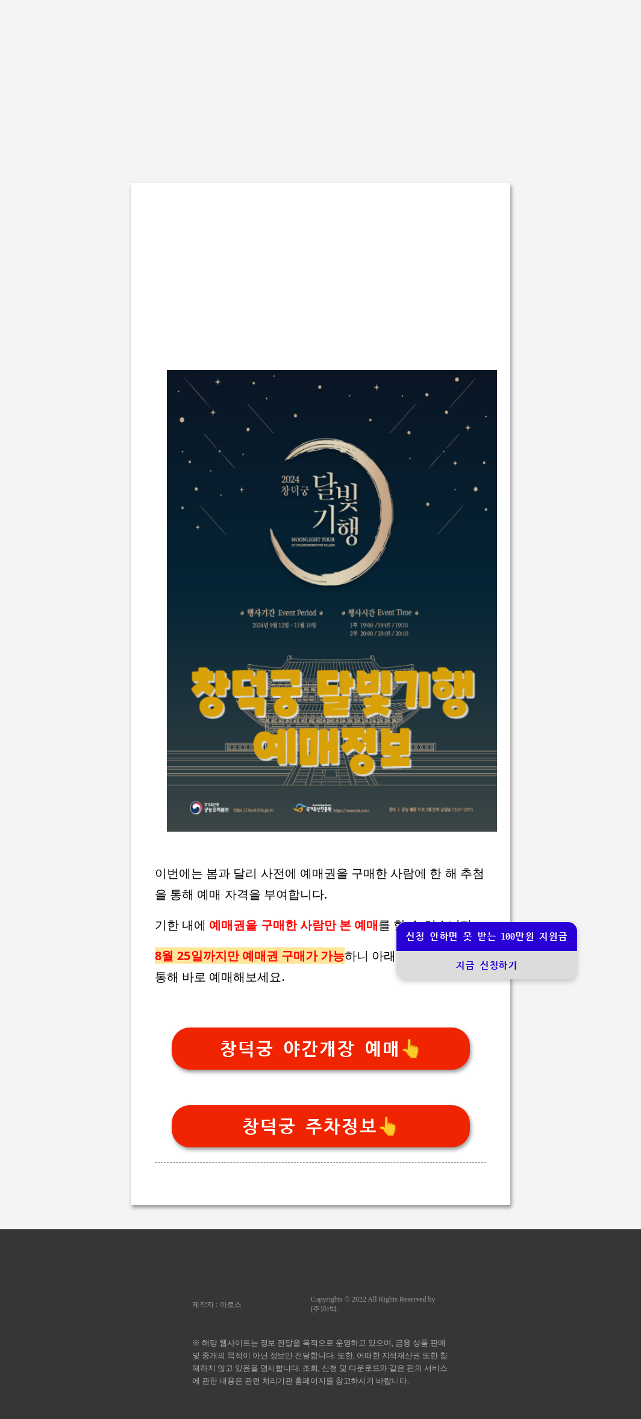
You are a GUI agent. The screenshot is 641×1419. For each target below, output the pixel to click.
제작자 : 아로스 (216, 1304)
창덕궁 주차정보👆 (320, 1127)
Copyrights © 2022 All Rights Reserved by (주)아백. (372, 1304)
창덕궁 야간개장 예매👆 (320, 1049)
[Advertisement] (320, 84)
